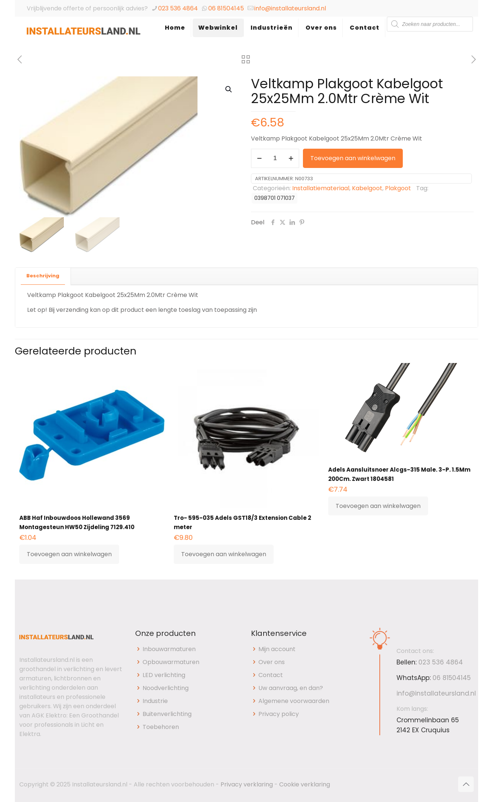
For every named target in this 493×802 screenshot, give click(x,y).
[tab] (43, 276)
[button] (229, 89)
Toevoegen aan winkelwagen (352, 158)
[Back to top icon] (466, 784)
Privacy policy (278, 714)
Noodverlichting (166, 688)
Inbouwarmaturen (169, 649)
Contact (270, 675)
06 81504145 (226, 8)
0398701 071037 (274, 198)
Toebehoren (161, 727)
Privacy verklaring (247, 784)
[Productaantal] (275, 158)
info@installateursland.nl (290, 8)
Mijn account (277, 649)
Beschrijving (42, 275)
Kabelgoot (367, 188)
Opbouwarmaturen (171, 662)
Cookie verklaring (304, 784)
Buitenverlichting (167, 714)
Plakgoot (398, 188)
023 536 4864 (178, 8)
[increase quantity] (290, 158)
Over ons (271, 662)
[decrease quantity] (259, 158)
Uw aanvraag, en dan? (290, 688)
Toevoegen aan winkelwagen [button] (69, 554)
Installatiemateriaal (320, 188)
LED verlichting (164, 675)
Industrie (155, 701)
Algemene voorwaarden (293, 701)
